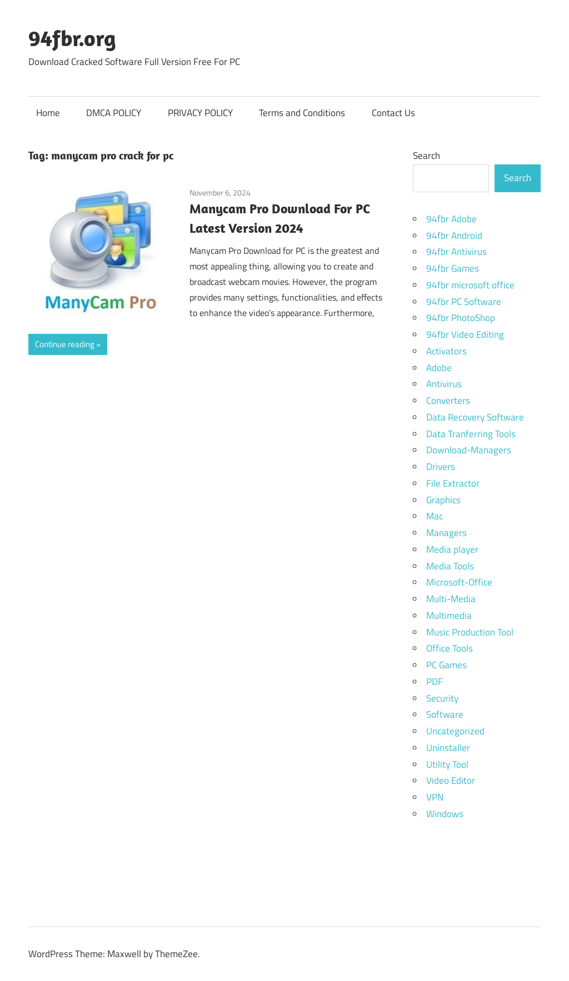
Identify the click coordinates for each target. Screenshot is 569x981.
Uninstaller (448, 747)
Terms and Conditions (302, 113)
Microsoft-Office (459, 582)
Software (444, 714)
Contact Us (393, 113)
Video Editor (450, 780)
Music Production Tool (469, 632)
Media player (452, 549)
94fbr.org (72, 38)
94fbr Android (454, 235)
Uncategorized (455, 731)
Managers (446, 532)
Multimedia (449, 615)
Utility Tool (447, 764)
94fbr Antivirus (456, 251)
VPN (434, 797)
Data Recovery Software (475, 417)
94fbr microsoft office (470, 285)
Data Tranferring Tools (471, 434)
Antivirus (444, 384)
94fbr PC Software (463, 301)
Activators (446, 351)
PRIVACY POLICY (200, 113)
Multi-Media (451, 599)
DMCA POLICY (113, 113)
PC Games (446, 665)
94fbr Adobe (451, 219)
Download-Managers (468, 450)
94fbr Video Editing (465, 334)
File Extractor (453, 483)
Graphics (443, 500)
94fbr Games (452, 268)
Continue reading (64, 344)
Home (48, 113)
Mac (434, 516)
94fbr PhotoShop (460, 318)
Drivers (440, 466)
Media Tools (450, 566)
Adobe (439, 368)
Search (426, 155)
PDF (434, 681)
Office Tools (449, 648)
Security (442, 698)
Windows (444, 814)
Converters (448, 400)
